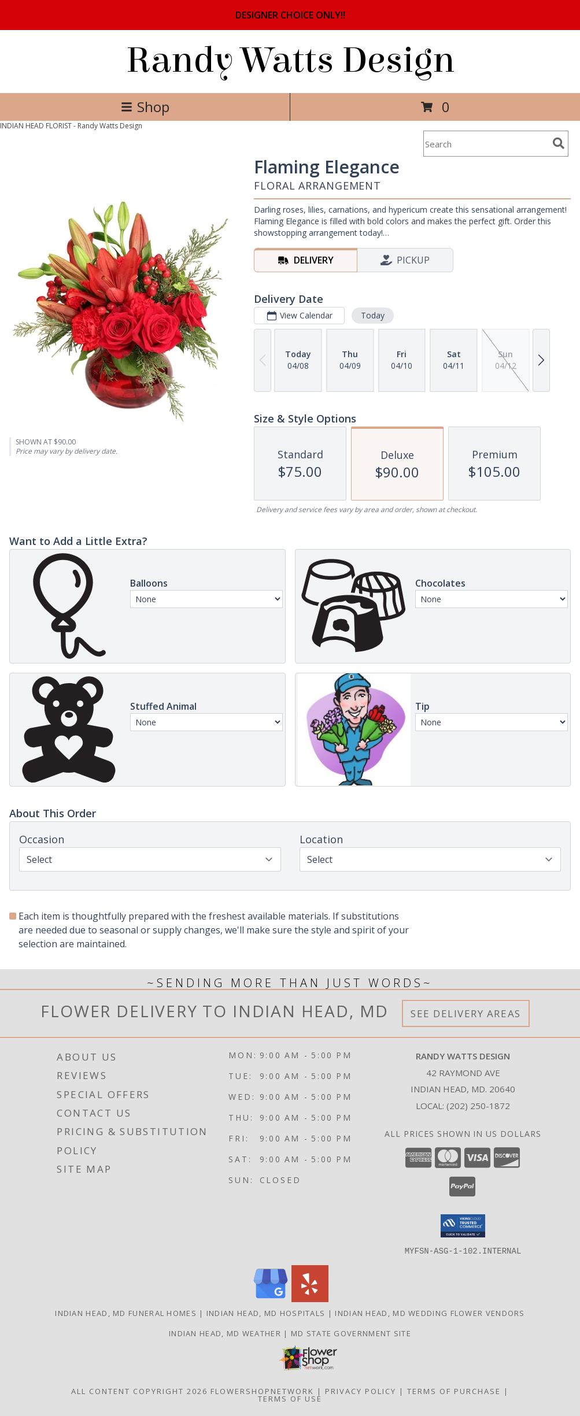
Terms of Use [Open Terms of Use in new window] (290, 1398)
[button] (463, 1225)
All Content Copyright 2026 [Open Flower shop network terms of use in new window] (139, 1390)
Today (373, 315)
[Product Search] (486, 143)
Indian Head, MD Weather (225, 1333)
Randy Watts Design (290, 60)
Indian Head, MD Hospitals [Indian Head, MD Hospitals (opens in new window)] (266, 1312)
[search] (558, 143)
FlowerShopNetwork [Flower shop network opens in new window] (262, 1390)
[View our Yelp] (309, 1298)
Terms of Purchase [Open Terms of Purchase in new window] (454, 1390)
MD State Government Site (351, 1333)
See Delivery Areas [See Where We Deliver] (466, 1013)
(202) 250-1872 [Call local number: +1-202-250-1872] (478, 1105)
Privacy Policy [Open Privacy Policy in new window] (360, 1390)
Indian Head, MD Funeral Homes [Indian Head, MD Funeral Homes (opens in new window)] (126, 1312)
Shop (145, 106)
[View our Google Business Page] (270, 1298)
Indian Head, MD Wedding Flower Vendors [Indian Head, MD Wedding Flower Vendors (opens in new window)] (429, 1312)
